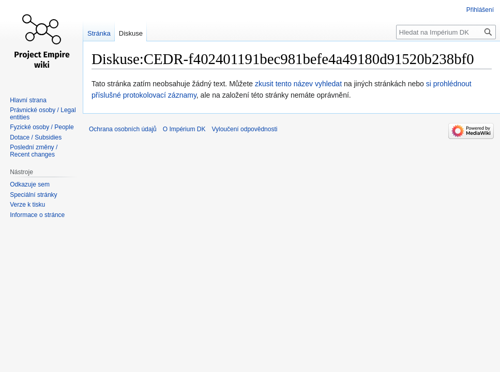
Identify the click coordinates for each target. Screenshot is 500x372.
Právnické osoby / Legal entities (42, 113)
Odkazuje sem (30, 184)
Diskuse (131, 33)
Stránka (99, 33)
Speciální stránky (33, 194)
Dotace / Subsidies (36, 137)
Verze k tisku (27, 204)
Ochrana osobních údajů (123, 129)
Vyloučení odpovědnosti (244, 129)
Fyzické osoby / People (41, 127)
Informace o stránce (37, 215)
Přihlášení (480, 9)
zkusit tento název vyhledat (298, 84)
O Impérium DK (184, 129)
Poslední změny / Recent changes (33, 151)
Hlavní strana (28, 100)
